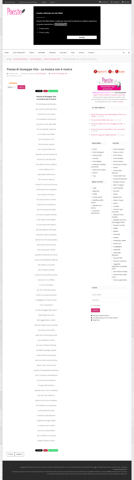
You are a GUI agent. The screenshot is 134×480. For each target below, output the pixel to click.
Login (94, 188)
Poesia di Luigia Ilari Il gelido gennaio (104, 135)
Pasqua (115, 237)
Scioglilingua (117, 247)
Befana (115, 231)
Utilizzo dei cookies (99, 170)
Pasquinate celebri (119, 240)
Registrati (96, 191)
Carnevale (116, 234)
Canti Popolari (118, 188)
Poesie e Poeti (118, 152)
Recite (115, 203)
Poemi (115, 194)
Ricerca (95, 173)
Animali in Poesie (119, 182)
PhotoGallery (97, 161)
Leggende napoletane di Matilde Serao (119, 266)
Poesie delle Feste (119, 176)
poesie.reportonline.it (121, 469)
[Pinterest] (126, 2)
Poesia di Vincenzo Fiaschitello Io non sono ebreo (108, 129)
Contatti (95, 158)
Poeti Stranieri (118, 161)
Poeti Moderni (118, 158)
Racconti (116, 191)
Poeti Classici (117, 155)
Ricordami (96, 305)
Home (95, 149)
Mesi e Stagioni (118, 185)
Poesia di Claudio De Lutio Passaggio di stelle (107, 124)
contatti (120, 102)
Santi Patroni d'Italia (120, 272)
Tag (94, 176)
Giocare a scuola (119, 225)
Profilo (95, 194)
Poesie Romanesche (120, 179)
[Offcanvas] (128, 52)
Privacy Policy (97, 155)
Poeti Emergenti (40, 73)
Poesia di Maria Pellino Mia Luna (102, 120)
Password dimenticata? (100, 315)
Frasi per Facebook (119, 261)
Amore (115, 167)
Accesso (95, 310)
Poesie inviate (97, 197)
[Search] (123, 52)
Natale (115, 228)
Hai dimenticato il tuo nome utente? (104, 318)
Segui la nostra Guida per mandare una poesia (109, 95)
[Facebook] (103, 2)
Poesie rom (117, 243)
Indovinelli (116, 250)
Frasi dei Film (117, 258)
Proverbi (116, 206)
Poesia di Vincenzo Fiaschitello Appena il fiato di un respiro (108, 115)
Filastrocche (117, 197)
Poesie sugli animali (120, 280)
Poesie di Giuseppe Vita (59, 73)
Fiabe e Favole (118, 200)
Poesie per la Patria (120, 164)
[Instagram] (115, 2)
